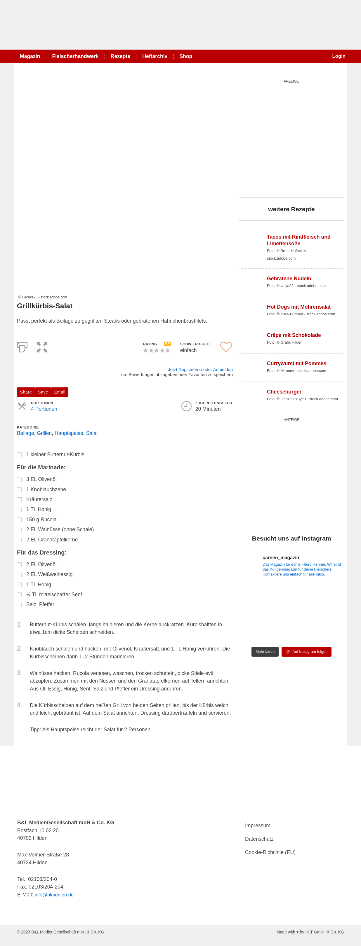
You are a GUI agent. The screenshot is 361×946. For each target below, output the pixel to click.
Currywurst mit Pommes (296, 363)
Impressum (257, 826)
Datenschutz (259, 839)
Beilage (25, 433)
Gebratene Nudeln (289, 278)
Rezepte (120, 56)
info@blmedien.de (55, 895)
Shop (185, 56)
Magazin (30, 56)
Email (59, 392)
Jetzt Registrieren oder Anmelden (200, 369)
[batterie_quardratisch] (291, 470)
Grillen (44, 433)
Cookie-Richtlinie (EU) (270, 853)
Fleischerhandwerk (75, 56)
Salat (92, 433)
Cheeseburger (284, 392)
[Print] (22, 346)
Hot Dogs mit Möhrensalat (299, 307)
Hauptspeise (69, 433)
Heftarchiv (154, 56)
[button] (42, 346)
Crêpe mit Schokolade (294, 335)
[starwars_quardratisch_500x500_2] (291, 137)
